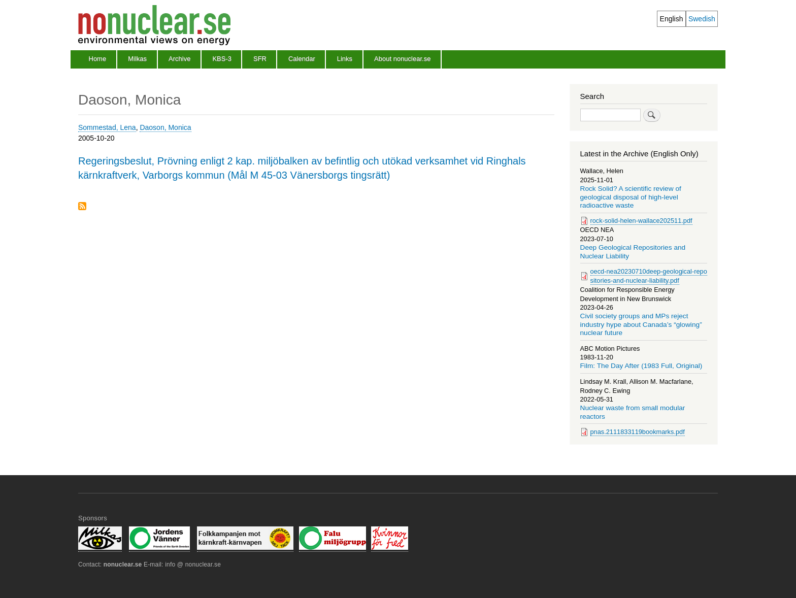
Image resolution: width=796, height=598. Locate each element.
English (671, 19)
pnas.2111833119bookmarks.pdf (637, 432)
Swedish (701, 19)
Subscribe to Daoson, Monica (82, 207)
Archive (179, 58)
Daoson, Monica (165, 127)
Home (98, 58)
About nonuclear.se (402, 58)
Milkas (137, 58)
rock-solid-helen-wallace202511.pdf (641, 220)
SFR (260, 58)
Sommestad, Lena (107, 127)
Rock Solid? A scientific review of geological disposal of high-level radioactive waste (630, 197)
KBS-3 (221, 58)
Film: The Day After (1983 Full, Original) (641, 366)
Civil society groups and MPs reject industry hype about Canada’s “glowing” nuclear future (641, 324)
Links (344, 58)
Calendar (301, 58)
